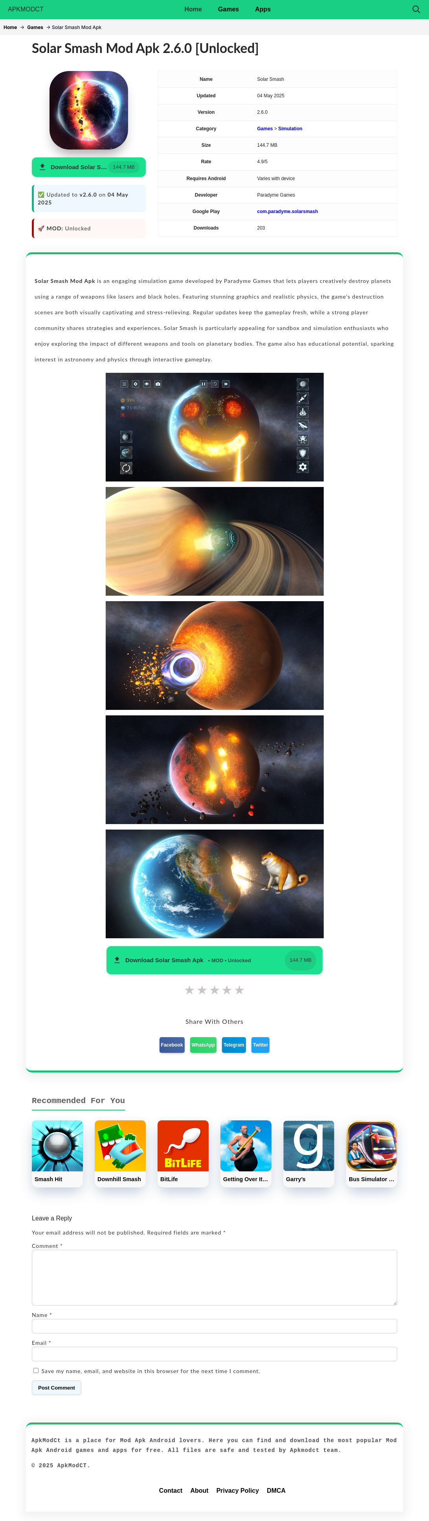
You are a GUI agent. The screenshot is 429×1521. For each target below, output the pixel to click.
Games (228, 9)
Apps (263, 9)
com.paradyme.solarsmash (287, 211)
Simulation (290, 128)
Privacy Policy (237, 1500)
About (199, 1500)
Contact (171, 1500)
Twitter (260, 1045)
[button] (89, 167)
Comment (47, 1245)
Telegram (234, 1045)
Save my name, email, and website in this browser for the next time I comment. (151, 1380)
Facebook (172, 1045)
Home (193, 9)
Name (42, 1324)
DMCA (276, 1500)
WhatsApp (203, 1045)
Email (41, 1352)
